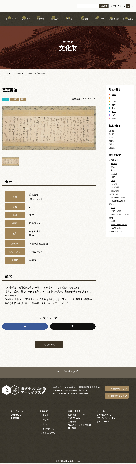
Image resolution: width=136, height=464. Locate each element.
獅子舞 (46, 420)
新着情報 (38, 23)
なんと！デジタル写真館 (79, 425)
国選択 (112, 148)
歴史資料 (115, 191)
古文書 (114, 184)
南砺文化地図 (74, 412)
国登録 (112, 144)
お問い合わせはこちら (119, 390)
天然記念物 (116, 228)
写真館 (68, 23)
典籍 (113, 180)
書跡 (113, 177)
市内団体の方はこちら (119, 397)
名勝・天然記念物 (119, 224)
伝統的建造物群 (116, 231)
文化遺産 (72, 422)
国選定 (112, 141)
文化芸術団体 (49, 434)
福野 (114, 115)
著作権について (104, 415)
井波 (114, 108)
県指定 (112, 134)
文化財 (33, 73)
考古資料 (115, 187)
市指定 (112, 137)
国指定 (112, 131)
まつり (46, 425)
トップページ (9, 23)
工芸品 (114, 174)
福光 (114, 118)
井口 (114, 111)
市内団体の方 (112, 23)
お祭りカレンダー (76, 415)
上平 (114, 101)
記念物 (112, 204)
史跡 (113, 207)
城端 (114, 94)
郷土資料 (82, 23)
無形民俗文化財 (118, 197)
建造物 (114, 163)
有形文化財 (114, 160)
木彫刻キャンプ (50, 429)
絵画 (113, 167)
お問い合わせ (126, 23)
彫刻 (113, 170)
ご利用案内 (24, 23)
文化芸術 (53, 23)
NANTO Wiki (97, 23)
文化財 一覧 (49, 346)
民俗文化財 (114, 194)
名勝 (113, 221)
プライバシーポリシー (107, 419)
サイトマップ (103, 422)
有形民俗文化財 (118, 201)
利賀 (114, 105)
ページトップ (70, 374)
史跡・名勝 (116, 211)
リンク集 (101, 412)
